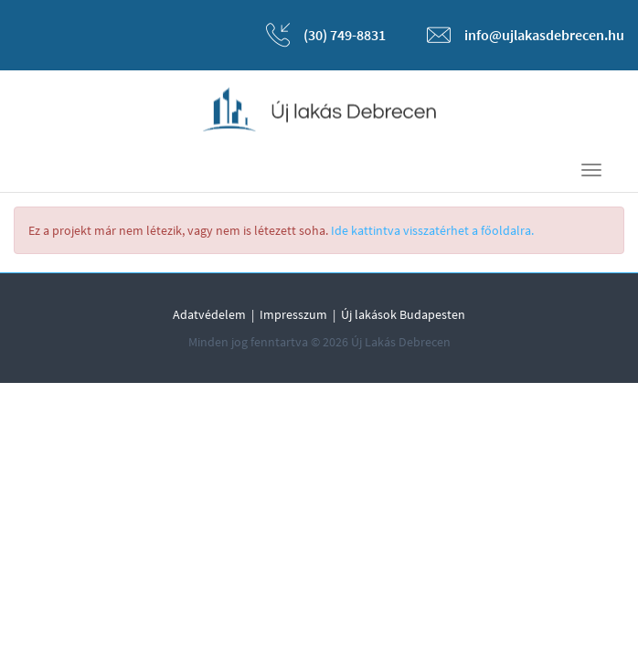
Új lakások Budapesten (403, 314)
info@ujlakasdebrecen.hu (544, 35)
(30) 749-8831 (344, 35)
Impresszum (293, 314)
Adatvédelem (209, 314)
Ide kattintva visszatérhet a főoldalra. (432, 230)
